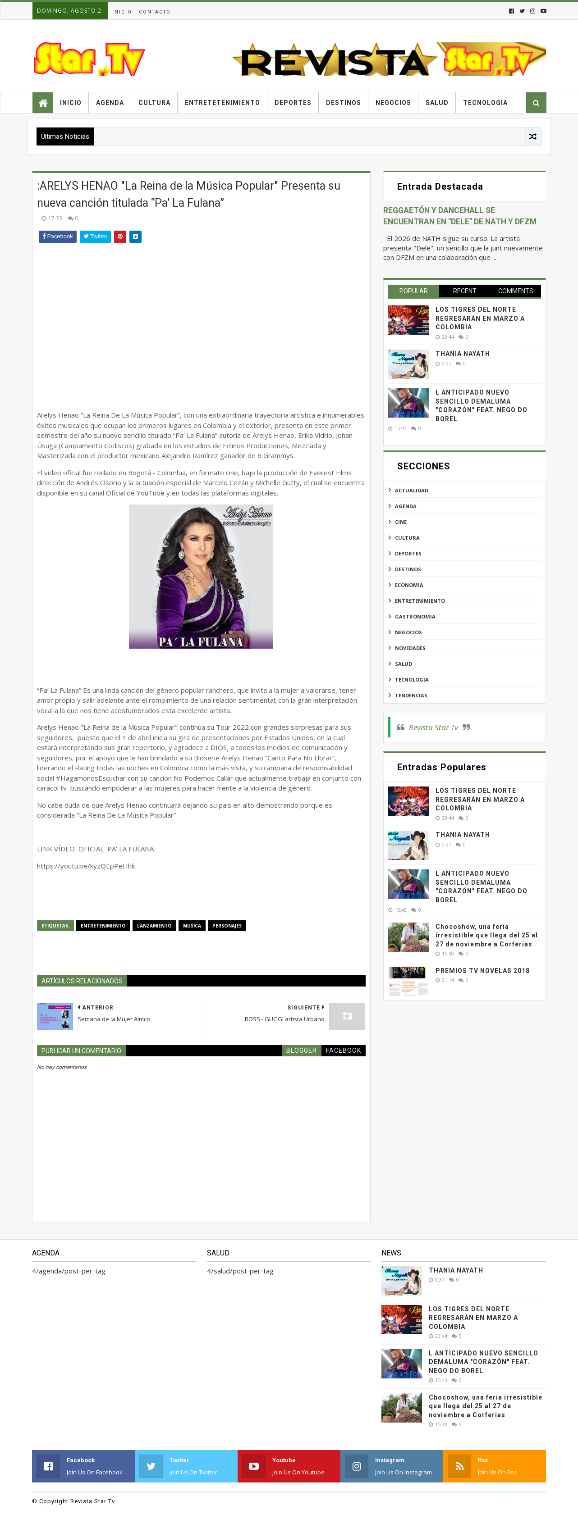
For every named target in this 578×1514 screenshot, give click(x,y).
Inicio (122, 11)
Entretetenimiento (222, 102)
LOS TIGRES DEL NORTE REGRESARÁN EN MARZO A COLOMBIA (480, 318)
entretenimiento (103, 926)
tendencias (411, 695)
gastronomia (415, 616)
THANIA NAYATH (463, 353)
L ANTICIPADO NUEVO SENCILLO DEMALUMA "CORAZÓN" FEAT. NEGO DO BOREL (483, 1362)
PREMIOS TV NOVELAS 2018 (483, 970)
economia (409, 585)
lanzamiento (154, 926)
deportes (408, 553)
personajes (227, 926)
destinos (408, 569)
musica (192, 926)
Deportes (293, 102)
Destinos (343, 102)
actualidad (411, 490)
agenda (406, 506)
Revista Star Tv (433, 727)
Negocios (393, 102)
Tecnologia (485, 102)
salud (403, 663)
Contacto (155, 11)
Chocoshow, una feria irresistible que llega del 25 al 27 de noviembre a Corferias (487, 935)
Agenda (110, 102)
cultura (407, 537)
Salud (437, 102)
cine (401, 521)
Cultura (154, 102)
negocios (408, 632)
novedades (410, 648)
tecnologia (412, 679)
